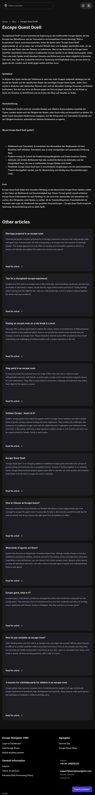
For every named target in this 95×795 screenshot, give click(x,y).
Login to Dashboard (11, 743)
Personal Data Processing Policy (17, 775)
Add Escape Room (11, 748)
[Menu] (86, 5)
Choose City (64, 743)
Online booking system (13, 752)
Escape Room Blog (68, 748)
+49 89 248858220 (69, 763)
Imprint (5, 766)
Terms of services (10, 771)
